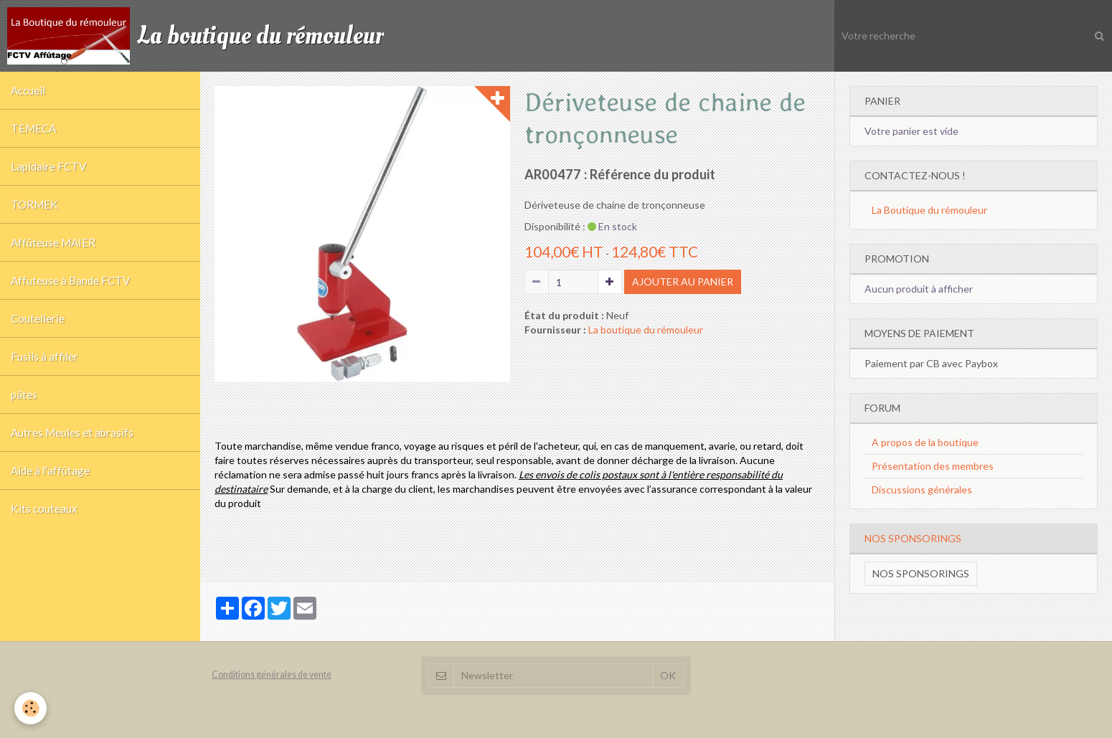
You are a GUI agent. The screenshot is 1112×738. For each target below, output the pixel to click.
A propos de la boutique (925, 442)
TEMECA (33, 128)
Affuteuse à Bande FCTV (70, 280)
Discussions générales (922, 489)
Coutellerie (38, 318)
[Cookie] (30, 708)
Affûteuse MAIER (53, 242)
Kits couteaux (44, 508)
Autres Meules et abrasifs (72, 432)
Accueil (28, 90)
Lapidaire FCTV (48, 166)
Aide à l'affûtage (50, 470)
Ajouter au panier (682, 281)
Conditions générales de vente (271, 674)
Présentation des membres (933, 466)
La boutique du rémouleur (645, 329)
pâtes (24, 394)
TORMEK (34, 204)
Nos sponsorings (920, 573)
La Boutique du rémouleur (929, 210)
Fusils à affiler (44, 356)
